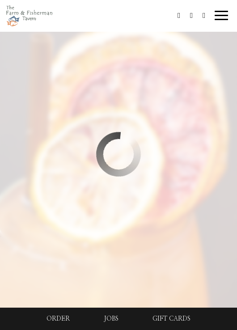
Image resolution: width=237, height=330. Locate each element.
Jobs (111, 319)
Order (58, 319)
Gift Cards (171, 319)
